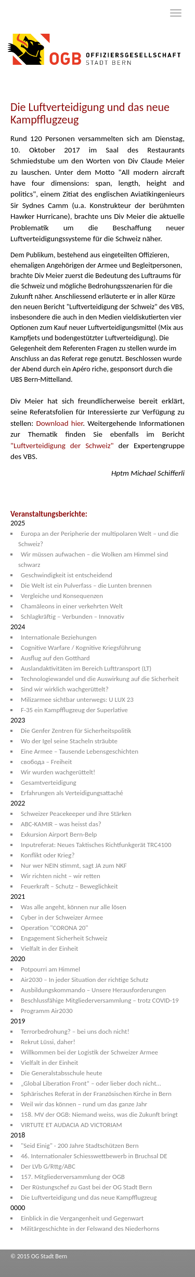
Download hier (59, 423)
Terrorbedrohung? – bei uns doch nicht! (75, 1031)
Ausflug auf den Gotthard (55, 658)
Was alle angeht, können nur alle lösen (73, 907)
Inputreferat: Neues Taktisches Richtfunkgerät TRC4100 (96, 845)
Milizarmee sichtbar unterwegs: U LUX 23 (77, 699)
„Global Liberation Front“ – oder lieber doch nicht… (91, 1083)
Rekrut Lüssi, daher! (48, 1042)
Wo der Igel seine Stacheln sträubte (69, 741)
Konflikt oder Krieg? (47, 855)
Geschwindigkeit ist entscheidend (66, 575)
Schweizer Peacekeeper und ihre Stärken (76, 813)
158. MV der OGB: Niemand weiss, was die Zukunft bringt (99, 1114)
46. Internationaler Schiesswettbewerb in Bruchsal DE (94, 1156)
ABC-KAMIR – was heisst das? (61, 824)
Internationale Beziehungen (58, 637)
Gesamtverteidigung (48, 782)
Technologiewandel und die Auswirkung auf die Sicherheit (100, 679)
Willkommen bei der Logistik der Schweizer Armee (89, 1052)
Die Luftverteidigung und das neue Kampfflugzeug (89, 1197)
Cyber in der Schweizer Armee (62, 917)
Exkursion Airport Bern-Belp (59, 834)
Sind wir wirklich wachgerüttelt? (65, 689)
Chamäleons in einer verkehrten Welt (72, 606)
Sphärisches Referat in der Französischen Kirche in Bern (96, 1094)
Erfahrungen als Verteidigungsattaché (72, 793)
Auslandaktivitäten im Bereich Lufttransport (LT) (86, 668)
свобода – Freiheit (46, 762)
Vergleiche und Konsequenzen (62, 596)
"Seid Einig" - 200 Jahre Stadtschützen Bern (80, 1145)
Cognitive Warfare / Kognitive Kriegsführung (81, 647)
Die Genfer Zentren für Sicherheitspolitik (76, 730)
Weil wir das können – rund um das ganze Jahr (84, 1104)
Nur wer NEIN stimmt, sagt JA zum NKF (74, 865)
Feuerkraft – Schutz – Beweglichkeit (69, 886)
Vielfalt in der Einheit (49, 948)
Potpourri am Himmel (50, 969)
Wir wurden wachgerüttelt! (58, 772)
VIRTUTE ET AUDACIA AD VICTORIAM (71, 1125)
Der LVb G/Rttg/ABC (48, 1166)
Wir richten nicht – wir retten (60, 876)
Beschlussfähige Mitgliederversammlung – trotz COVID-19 (100, 1000)
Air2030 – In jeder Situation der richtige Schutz (84, 979)
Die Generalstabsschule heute (61, 1073)
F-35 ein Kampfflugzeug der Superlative (74, 710)
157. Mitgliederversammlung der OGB (73, 1177)
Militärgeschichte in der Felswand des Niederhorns (90, 1228)
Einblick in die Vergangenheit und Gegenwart (82, 1218)
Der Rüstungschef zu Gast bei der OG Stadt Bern (86, 1187)
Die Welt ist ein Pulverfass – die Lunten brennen (86, 585)
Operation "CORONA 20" (54, 928)
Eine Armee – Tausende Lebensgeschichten (79, 751)
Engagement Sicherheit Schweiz (64, 938)
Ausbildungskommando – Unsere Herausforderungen (93, 990)
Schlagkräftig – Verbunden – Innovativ (72, 616)
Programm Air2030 (47, 1011)
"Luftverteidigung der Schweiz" (62, 445)
